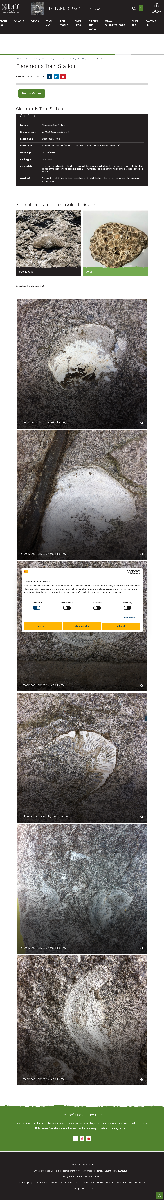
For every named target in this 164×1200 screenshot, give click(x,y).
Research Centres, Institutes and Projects (41, 59)
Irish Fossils (64, 23)
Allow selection (82, 626)
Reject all (42, 626)
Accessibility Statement (102, 1182)
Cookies (62, 1182)
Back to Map (31, 93)
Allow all (121, 626)
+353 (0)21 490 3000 (72, 1176)
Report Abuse (41, 1182)
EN (141, 8)
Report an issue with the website (130, 1182)
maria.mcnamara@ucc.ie (112, 1128)
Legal (30, 1182)
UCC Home (20, 59)
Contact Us (151, 23)
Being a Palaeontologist (115, 23)
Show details (129, 618)
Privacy (53, 1182)
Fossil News (78, 23)
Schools (19, 21)
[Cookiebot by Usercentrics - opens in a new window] (128, 572)
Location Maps (95, 1176)
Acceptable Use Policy (78, 1182)
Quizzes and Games (93, 25)
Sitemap (23, 1182)
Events (35, 21)
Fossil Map (49, 23)
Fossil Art (135, 23)
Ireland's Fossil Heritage (68, 59)
